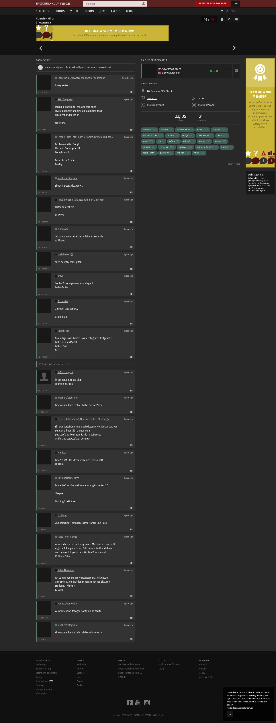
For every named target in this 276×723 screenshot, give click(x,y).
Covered (166, 130)
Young (199, 153)
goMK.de (122, 677)
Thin (161, 141)
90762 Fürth (167, 91)
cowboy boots (205, 135)
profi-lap (62, 515)
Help (233, 11)
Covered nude (185, 130)
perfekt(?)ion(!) (65, 254)
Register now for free (212, 3)
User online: (44, 681)
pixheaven (63, 229)
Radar (80, 685)
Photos (60, 11)
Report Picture (234, 164)
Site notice (41, 693)
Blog (129, 11)
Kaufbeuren (149, 153)
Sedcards (42, 11)
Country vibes (45, 18)
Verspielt (149, 147)
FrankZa (62, 452)
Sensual (219, 130)
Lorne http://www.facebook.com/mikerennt (81, 78)
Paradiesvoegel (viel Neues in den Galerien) (80, 199)
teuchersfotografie (67, 178)
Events (116, 11)
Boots (222, 135)
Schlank (183, 153)
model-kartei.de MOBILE (130, 673)
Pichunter (63, 301)
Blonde (220, 141)
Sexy (148, 141)
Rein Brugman (65, 99)
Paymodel (166, 153)
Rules (39, 677)
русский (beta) (206, 677)
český (202, 673)
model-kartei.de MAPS (129, 664)
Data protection (44, 689)
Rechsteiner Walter (68, 603)
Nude (202, 130)
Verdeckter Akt (152, 135)
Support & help (43, 668)
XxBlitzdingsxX (65, 372)
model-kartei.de (135, 715)
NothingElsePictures (68, 478)
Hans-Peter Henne (67, 536)
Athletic (189, 141)
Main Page (41, 664)
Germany (155, 91)
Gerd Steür (63, 330)
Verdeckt (149, 130)
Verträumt (167, 147)
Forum (89, 11)
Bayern (226, 147)
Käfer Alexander (66, 570)
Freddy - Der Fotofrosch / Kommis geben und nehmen (87, 137)
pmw (60, 275)
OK (230, 714)
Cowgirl (187, 135)
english (203, 668)
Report (45, 92)
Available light (207, 147)
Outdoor (185, 147)
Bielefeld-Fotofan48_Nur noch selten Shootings (83, 419)
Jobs (102, 11)
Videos (75, 11)
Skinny (174, 141)
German (204, 141)
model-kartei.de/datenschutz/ (240, 708)
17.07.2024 (152, 98)
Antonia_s (46, 22)
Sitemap (40, 685)
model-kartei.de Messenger (131, 668)
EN (227, 11)
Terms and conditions (46, 673)
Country (172, 135)
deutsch (203, 664)
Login (235, 3)
